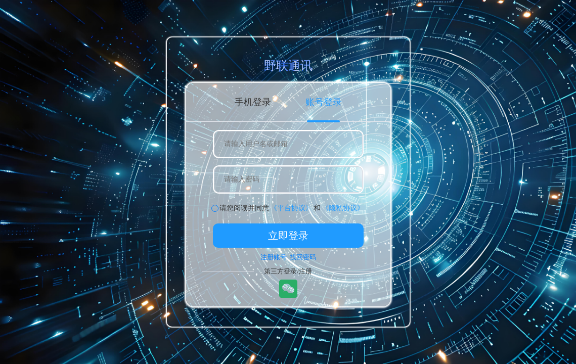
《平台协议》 (291, 208)
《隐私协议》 (343, 208)
